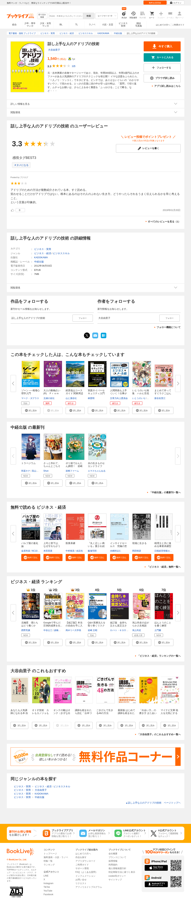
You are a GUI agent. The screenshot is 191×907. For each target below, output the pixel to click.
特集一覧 (48, 861)
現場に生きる (139, 543)
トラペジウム (28, 463)
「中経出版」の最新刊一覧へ (165, 492)
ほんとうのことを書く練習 (162, 624)
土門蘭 (157, 630)
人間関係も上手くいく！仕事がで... (118, 393)
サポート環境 (82, 868)
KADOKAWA (41, 257)
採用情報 (113, 861)
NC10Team (37, 551)
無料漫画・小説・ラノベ (56, 857)
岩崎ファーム (72, 471)
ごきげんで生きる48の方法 (104, 712)
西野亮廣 (25, 630)
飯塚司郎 (92, 551)
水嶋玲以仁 (115, 551)
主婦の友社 (49, 398)
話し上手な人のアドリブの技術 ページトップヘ (153, 802)
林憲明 (91, 398)
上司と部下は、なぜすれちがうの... (51, 546)
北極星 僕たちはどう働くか (29, 624)
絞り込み (42, 15)
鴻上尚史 (136, 630)
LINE (46, 875)
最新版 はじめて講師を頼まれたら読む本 (126, 713)
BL (61, 24)
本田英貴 (47, 551)
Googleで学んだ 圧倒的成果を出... (52, 624)
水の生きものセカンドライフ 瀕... (96, 466)
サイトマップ (115, 879)
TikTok (47, 887)
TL (76, 24)
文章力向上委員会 (119, 398)
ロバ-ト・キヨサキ (119, 630)
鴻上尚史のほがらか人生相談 (140, 624)
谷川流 (150, 398)
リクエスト (81, 883)
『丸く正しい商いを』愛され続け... (96, 546)
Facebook (48, 894)
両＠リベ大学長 (73, 630)
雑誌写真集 (138, 24)
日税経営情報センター (165, 551)
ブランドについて (117, 857)
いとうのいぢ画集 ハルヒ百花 (140, 392)
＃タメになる (21, 165)
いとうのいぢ (139, 398)
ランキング (49, 864)
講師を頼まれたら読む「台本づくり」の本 (83, 713)
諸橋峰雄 (58, 630)
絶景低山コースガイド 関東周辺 (74, 392)
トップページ (50, 853)
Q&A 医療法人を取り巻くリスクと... (96, 625)
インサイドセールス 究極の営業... (118, 546)
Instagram (48, 883)
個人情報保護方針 (117, 868)
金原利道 (25, 551)
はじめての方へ (163, 25)
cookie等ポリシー (117, 876)
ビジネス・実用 (42, 249)
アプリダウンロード (85, 861)
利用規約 (113, 864)
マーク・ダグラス (30, 398)
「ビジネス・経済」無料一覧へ (164, 566)
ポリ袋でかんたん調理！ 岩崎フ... (74, 466)
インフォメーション (85, 876)
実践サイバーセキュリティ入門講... (96, 393)
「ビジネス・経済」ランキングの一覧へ (159, 655)
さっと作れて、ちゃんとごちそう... (51, 466)
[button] (30, 410)
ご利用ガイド (178, 25)
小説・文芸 (107, 24)
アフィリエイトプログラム (88, 887)
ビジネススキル (61, 253)
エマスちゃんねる (97, 471)
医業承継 (70, 543)
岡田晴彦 (136, 551)
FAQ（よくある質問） (86, 872)
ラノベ (92, 24)
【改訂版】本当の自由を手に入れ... (74, 625)
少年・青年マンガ (30, 24)
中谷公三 (47, 630)
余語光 (79, 551)
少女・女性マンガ (45, 24)
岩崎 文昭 (92, 630)
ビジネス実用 (123, 24)
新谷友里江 (159, 398)
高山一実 (36, 471)
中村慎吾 (70, 551)
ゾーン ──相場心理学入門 (30, 392)
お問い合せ (81, 879)
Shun (46, 471)
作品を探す (81, 857)
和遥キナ (25, 471)
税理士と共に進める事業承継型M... (162, 546)
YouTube (48, 890)
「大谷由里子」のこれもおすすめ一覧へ (159, 734)
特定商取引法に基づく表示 (122, 872)
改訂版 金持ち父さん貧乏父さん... (118, 625)
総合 (14, 24)
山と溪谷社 (71, 398)
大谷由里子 (54, 49)
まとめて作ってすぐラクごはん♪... (162, 393)
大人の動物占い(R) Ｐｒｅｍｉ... (51, 393)
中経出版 (39, 261)
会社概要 (113, 853)
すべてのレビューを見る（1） (164, 221)
